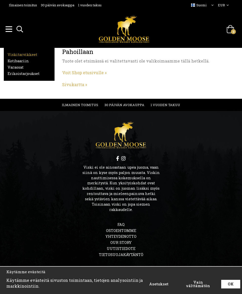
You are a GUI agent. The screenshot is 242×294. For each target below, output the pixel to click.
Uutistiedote (121, 247)
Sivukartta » (74, 83)
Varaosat (16, 66)
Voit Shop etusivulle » (84, 71)
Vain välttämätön (198, 284)
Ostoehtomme (121, 229)
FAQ (121, 223)
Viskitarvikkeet (22, 53)
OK (231, 284)
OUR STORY (121, 241)
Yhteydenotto (121, 235)
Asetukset (158, 284)
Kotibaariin (18, 60)
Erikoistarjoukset (24, 72)
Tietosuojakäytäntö (121, 253)
